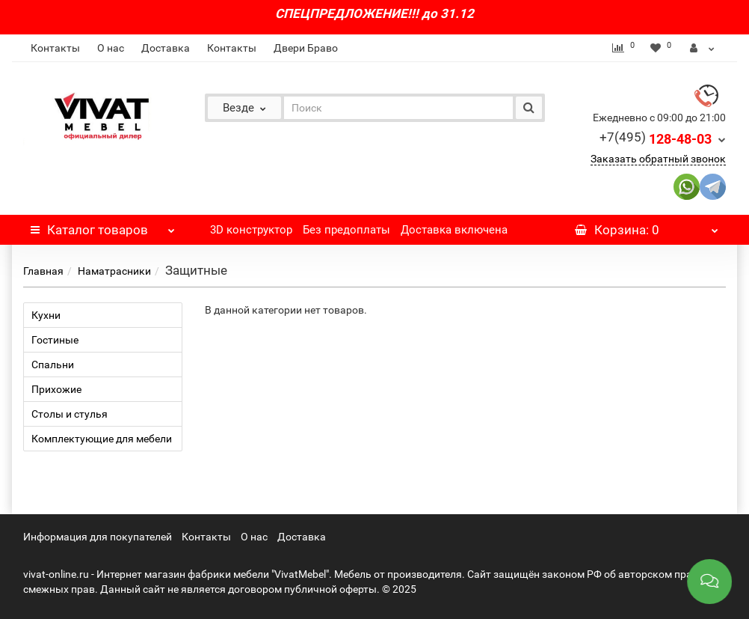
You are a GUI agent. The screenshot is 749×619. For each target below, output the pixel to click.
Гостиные (54, 340)
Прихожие (56, 389)
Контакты (55, 48)
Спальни (52, 365)
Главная (43, 271)
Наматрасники (114, 271)
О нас (110, 48)
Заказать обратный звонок (658, 159)
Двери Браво (306, 48)
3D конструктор (251, 230)
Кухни (46, 315)
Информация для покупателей (97, 537)
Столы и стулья (69, 414)
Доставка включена (454, 230)
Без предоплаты (346, 230)
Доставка (165, 48)
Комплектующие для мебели (101, 439)
